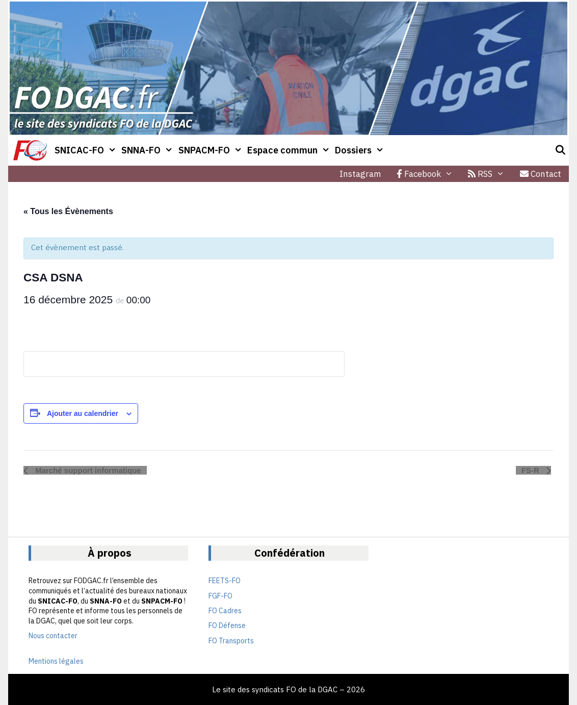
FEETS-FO (224, 580)
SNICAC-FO (87, 150)
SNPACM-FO (211, 150)
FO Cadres (225, 610)
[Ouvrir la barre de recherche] (560, 150)
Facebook (429, 174)
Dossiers (360, 150)
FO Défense (227, 625)
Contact (540, 173)
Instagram (360, 173)
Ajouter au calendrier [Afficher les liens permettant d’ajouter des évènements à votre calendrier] (82, 413)
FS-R (531, 470)
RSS (490, 174)
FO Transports (231, 640)
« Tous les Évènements (68, 211)
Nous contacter (53, 635)
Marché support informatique (87, 470)
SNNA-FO (148, 150)
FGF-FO (220, 595)
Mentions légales (56, 661)
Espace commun (289, 150)
